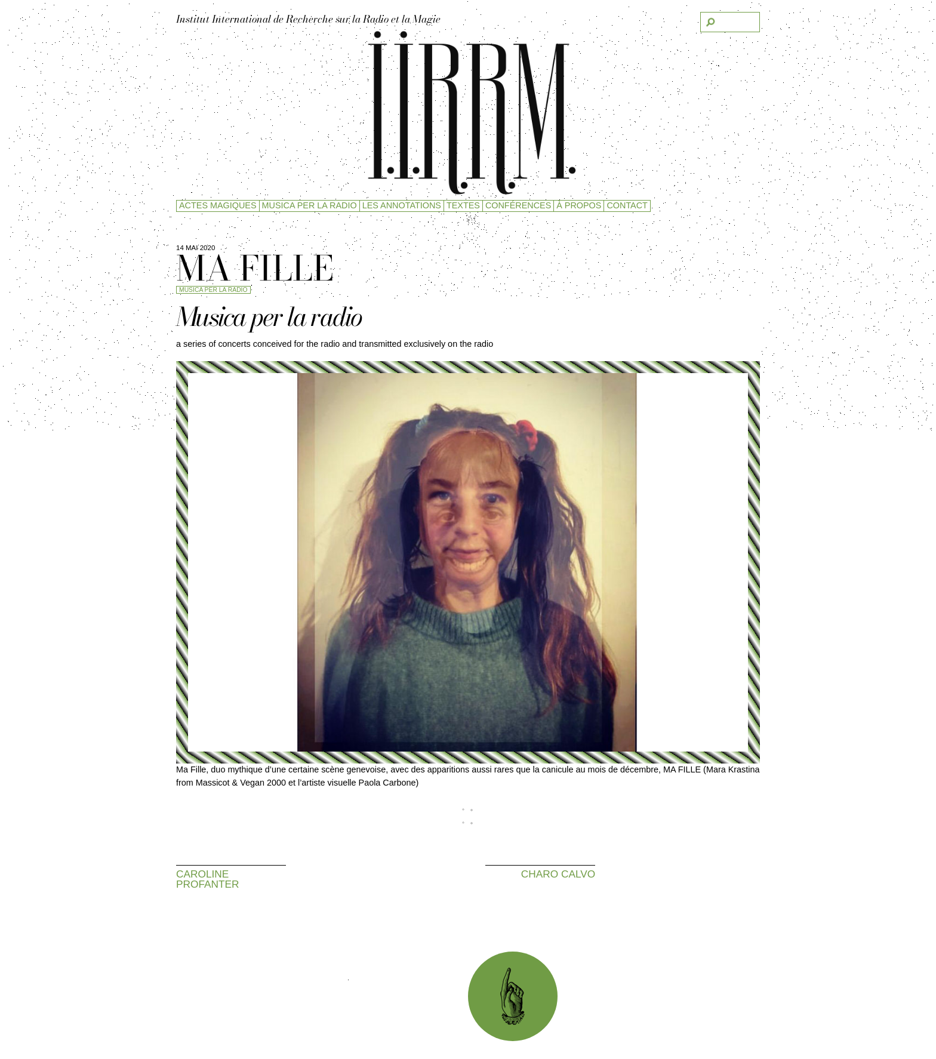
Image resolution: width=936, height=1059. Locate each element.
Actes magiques (218, 205)
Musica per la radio (309, 205)
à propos (578, 205)
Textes (463, 205)
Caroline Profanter (207, 879)
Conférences (518, 205)
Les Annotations (401, 205)
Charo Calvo (558, 873)
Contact (626, 205)
